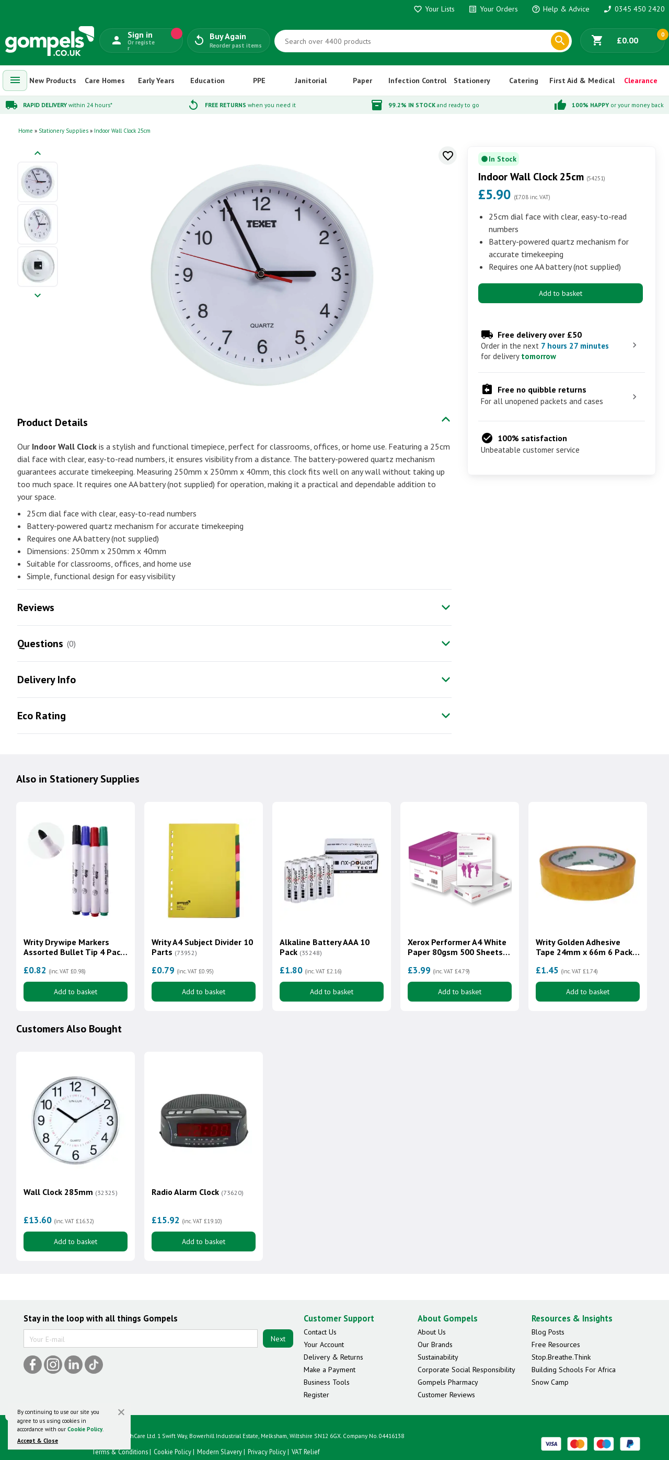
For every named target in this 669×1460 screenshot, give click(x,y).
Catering (523, 80)
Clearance (641, 80)
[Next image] (37, 296)
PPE (259, 80)
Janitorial (311, 80)
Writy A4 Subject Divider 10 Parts (202, 947)
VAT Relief (306, 1451)
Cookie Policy (84, 1429)
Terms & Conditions (119, 1451)
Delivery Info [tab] (46, 679)
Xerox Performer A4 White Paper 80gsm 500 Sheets (457, 947)
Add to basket (560, 293)
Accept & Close (37, 1440)
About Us (432, 1332)
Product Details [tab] (52, 422)
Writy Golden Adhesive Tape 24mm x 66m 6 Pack (584, 947)
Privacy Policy (267, 1451)
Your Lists (434, 9)
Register (316, 1394)
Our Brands (435, 1344)
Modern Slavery (219, 1451)
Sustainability (438, 1357)
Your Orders (493, 9)
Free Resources (556, 1344)
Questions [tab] (40, 643)
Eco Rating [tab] (41, 715)
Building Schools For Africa (574, 1369)
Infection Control (417, 80)
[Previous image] (37, 154)
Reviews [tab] (35, 607)
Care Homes (105, 80)
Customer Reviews (446, 1394)
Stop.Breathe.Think (561, 1357)
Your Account (324, 1344)
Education (207, 80)
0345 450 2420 (634, 9)
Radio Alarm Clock (198, 1192)
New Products (52, 80)
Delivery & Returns (333, 1357)
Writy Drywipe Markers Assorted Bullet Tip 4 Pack (74, 947)
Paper (362, 80)
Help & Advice (561, 9)
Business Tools (327, 1382)
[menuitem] (15, 80)
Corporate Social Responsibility (466, 1369)
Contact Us (320, 1332)
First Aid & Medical (582, 80)
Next (278, 1338)
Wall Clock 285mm (71, 1192)
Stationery (472, 80)
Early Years (156, 80)
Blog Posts (548, 1332)
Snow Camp (550, 1382)
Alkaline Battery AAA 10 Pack (325, 947)
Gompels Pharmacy (448, 1382)
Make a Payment (329, 1369)
